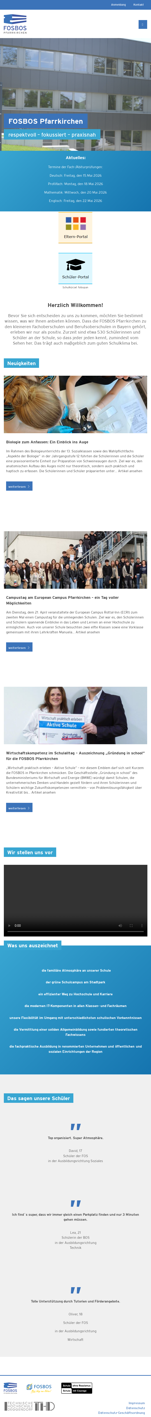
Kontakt (138, 4)
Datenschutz (135, 1408)
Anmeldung (118, 4)
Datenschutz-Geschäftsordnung (121, 1413)
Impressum (137, 1403)
